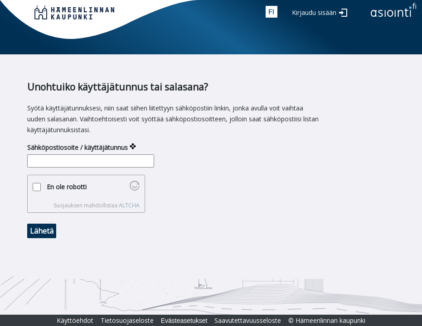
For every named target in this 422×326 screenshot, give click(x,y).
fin (271, 11)
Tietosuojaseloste (127, 320)
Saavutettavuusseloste (247, 320)
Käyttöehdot (75, 320)
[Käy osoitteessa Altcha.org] (135, 188)
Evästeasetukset (184, 320)
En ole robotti (67, 186)
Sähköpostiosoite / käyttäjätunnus (77, 147)
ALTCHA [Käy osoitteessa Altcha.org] (129, 205)
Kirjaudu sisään (314, 12)
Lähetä (41, 231)
